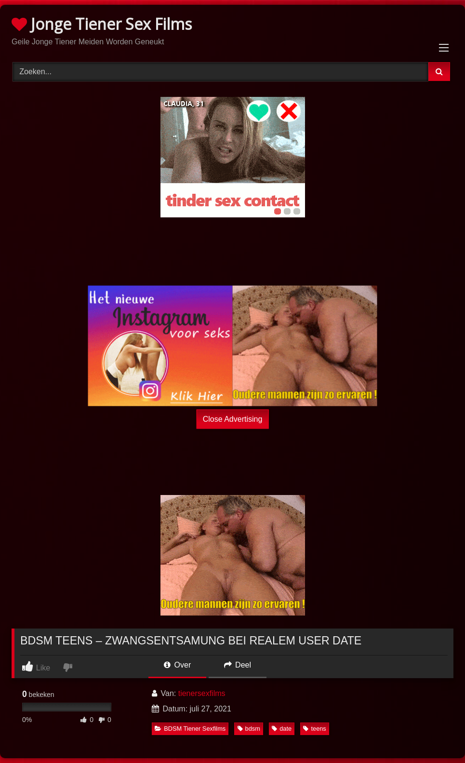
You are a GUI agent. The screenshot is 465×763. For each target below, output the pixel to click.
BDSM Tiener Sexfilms (190, 728)
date (282, 728)
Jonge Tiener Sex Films (102, 23)
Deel (237, 665)
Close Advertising (233, 419)
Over (177, 665)
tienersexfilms (202, 693)
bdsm (249, 728)
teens (314, 728)
